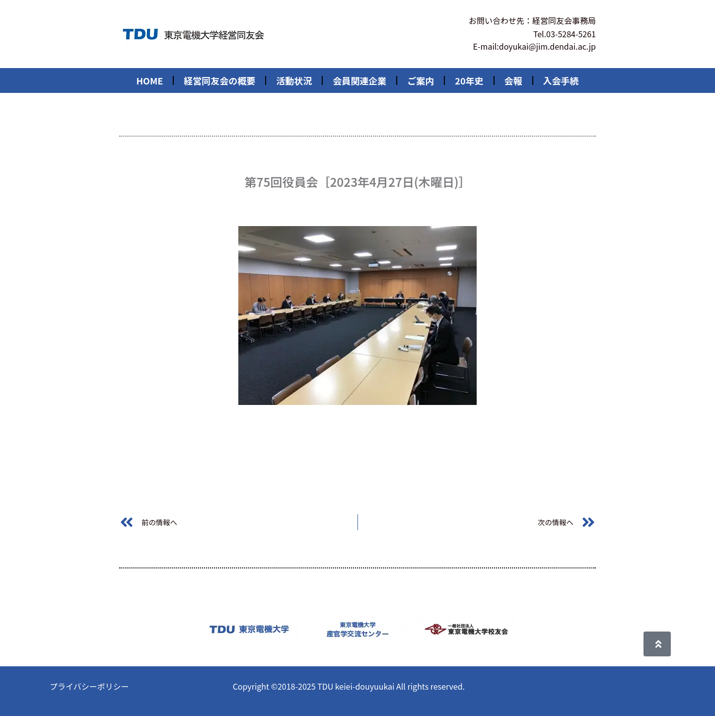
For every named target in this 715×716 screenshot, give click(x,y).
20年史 (469, 80)
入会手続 (561, 80)
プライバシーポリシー (89, 686)
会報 (513, 80)
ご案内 (420, 80)
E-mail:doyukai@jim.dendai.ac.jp (534, 46)
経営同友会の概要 (219, 80)
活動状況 (294, 80)
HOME (149, 80)
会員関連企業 (359, 80)
